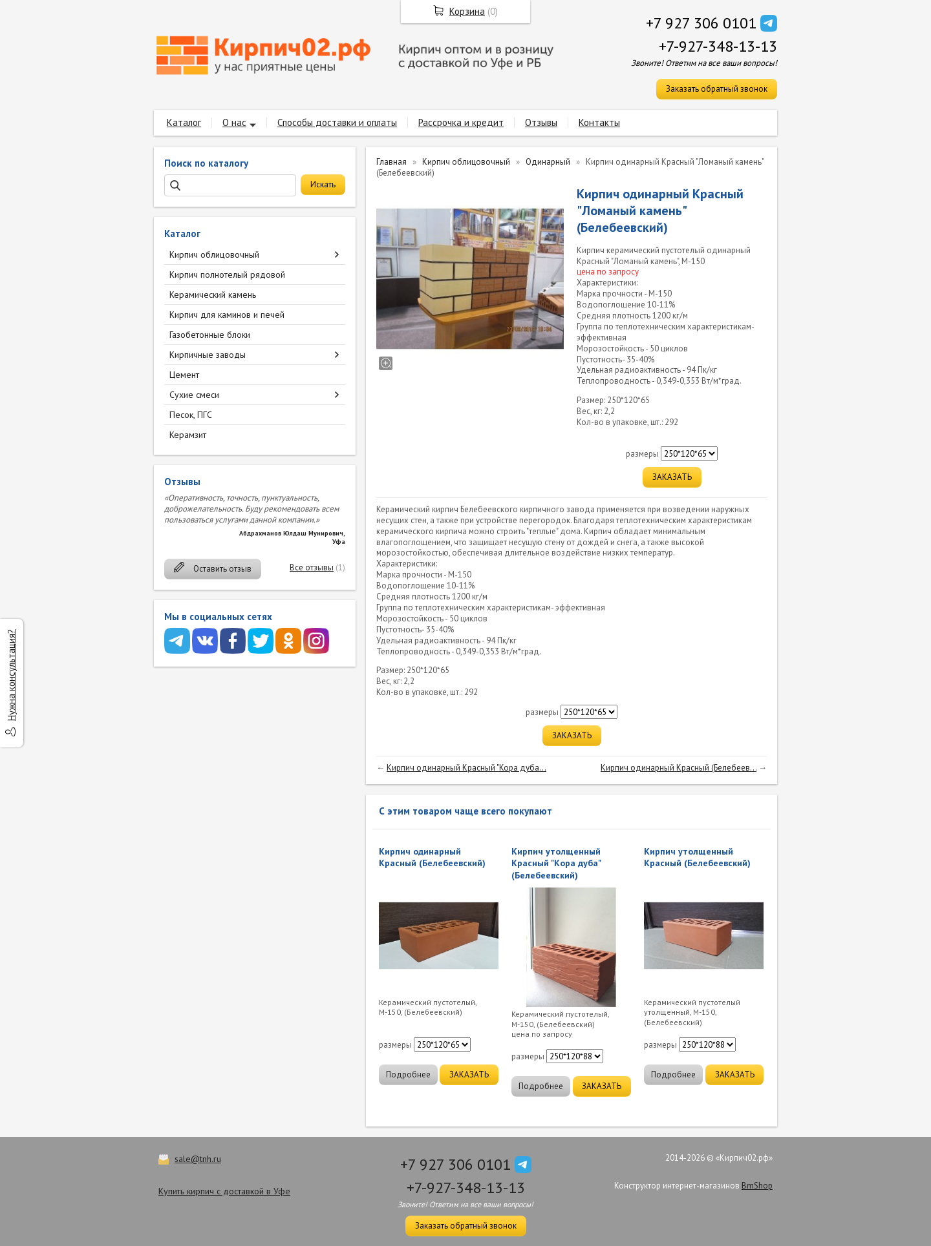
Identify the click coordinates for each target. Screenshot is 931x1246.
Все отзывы (312, 567)
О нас (234, 122)
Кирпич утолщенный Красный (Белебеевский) (697, 857)
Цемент (184, 374)
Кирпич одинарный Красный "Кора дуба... (466, 767)
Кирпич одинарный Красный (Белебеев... (678, 767)
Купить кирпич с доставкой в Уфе (224, 1191)
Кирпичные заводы (207, 354)
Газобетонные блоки (209, 334)
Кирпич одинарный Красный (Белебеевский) (432, 857)
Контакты (599, 122)
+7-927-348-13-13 (718, 46)
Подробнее (408, 1074)
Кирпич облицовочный (214, 254)
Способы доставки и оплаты (337, 122)
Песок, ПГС (190, 415)
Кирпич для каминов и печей (226, 314)
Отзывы (541, 122)
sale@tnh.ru (198, 1159)
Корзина (467, 11)
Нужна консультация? (11, 675)
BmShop (757, 1185)
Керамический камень (212, 294)
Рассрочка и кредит (461, 122)
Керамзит (187, 435)
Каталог (184, 122)
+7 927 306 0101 (701, 23)
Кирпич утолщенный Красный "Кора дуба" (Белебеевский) (556, 863)
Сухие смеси (194, 394)
